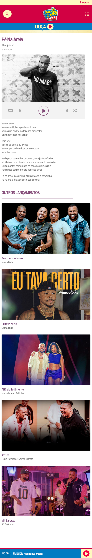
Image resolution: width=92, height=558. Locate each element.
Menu (87, 14)
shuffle (75, 118)
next (67, 118)
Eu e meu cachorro (12, 258)
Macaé (85, 2)
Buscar (7, 14)
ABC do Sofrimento (13, 389)
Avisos (5, 455)
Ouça (40, 26)
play (43, 118)
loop (11, 118)
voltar (19, 118)
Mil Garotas (8, 520)
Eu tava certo (9, 324)
